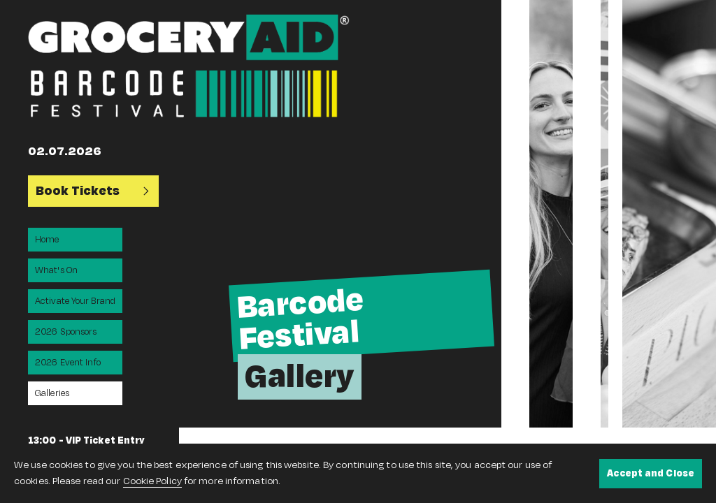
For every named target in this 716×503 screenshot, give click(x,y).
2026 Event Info (68, 362)
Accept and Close (650, 473)
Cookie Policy (152, 481)
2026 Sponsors (65, 332)
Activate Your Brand (75, 301)
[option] (340, 214)
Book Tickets (93, 191)
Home (47, 239)
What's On (56, 270)
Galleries (52, 393)
